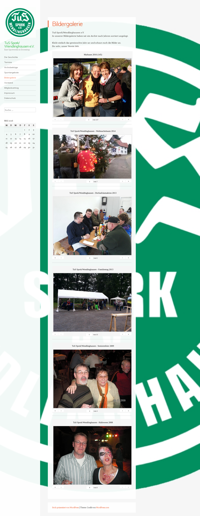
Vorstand (8, 82)
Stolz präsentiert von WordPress (65, 507)
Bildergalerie (10, 77)
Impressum (9, 93)
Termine (8, 62)
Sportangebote (11, 72)
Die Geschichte (11, 57)
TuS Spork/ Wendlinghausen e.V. (19, 44)
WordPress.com (102, 507)
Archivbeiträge (11, 67)
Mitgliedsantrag (11, 88)
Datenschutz (10, 98)
